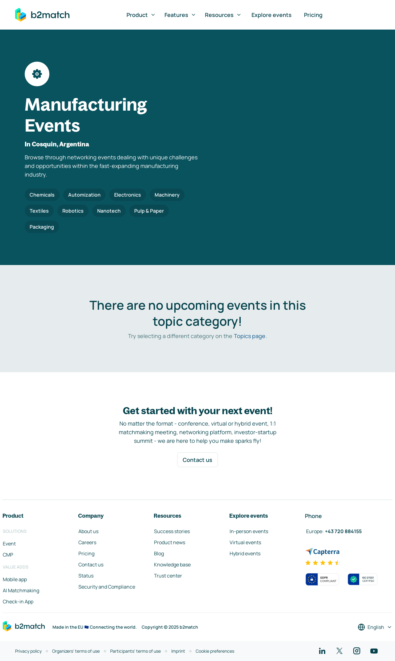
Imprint (178, 651)
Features (180, 14)
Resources (223, 14)
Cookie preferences (215, 651)
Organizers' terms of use (76, 651)
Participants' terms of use (135, 651)
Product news (169, 542)
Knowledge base (172, 564)
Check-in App (18, 601)
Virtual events (245, 542)
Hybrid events (245, 553)
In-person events (249, 531)
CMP (8, 554)
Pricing (313, 14)
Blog (159, 553)
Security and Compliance (106, 586)
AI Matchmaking (21, 590)
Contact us (197, 459)
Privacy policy (28, 651)
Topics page (249, 336)
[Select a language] (375, 627)
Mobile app (15, 579)
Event (9, 543)
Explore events (272, 14)
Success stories (172, 531)
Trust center (168, 575)
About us (88, 531)
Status (86, 575)
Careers (87, 542)
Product (141, 14)
